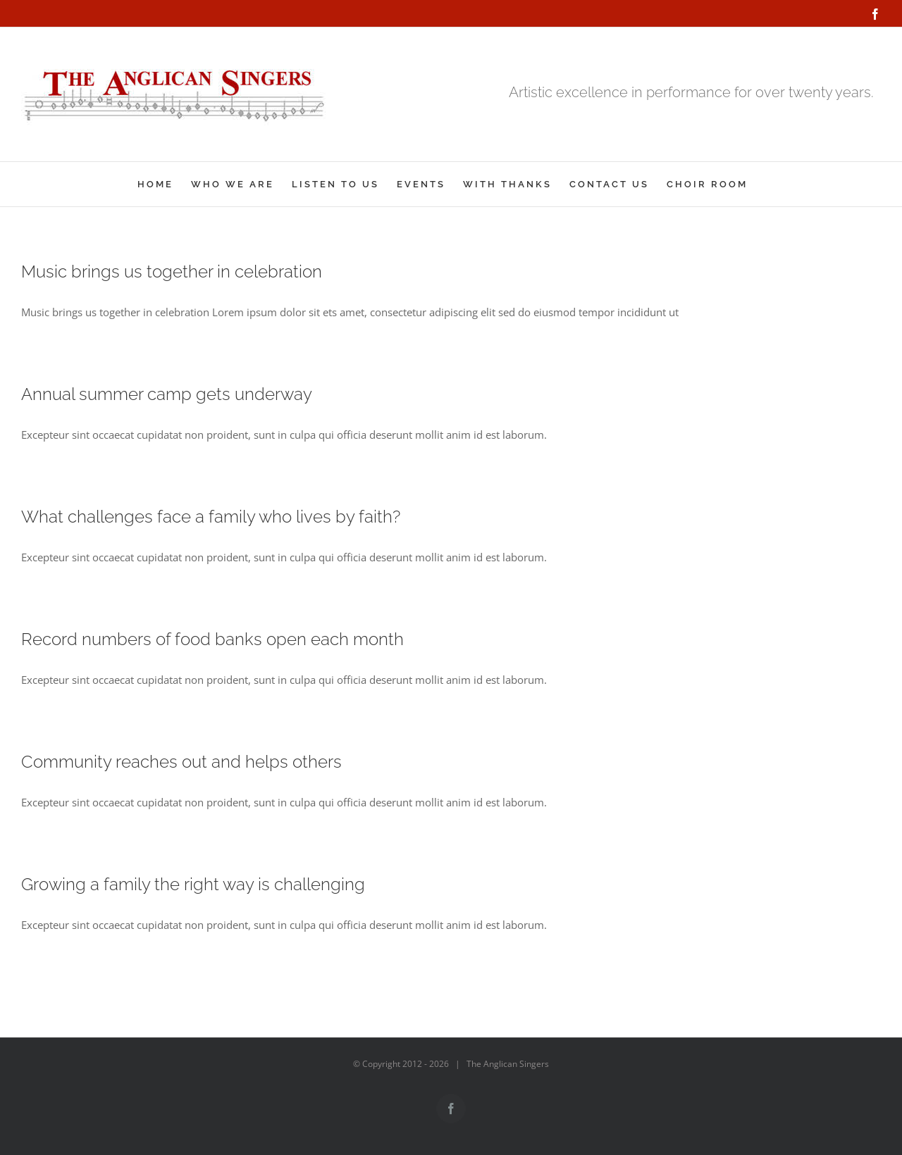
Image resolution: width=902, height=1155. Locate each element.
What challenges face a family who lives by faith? (210, 516)
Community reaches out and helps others (181, 761)
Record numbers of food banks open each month (212, 639)
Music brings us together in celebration (171, 271)
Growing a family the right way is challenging (193, 884)
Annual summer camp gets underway (166, 394)
